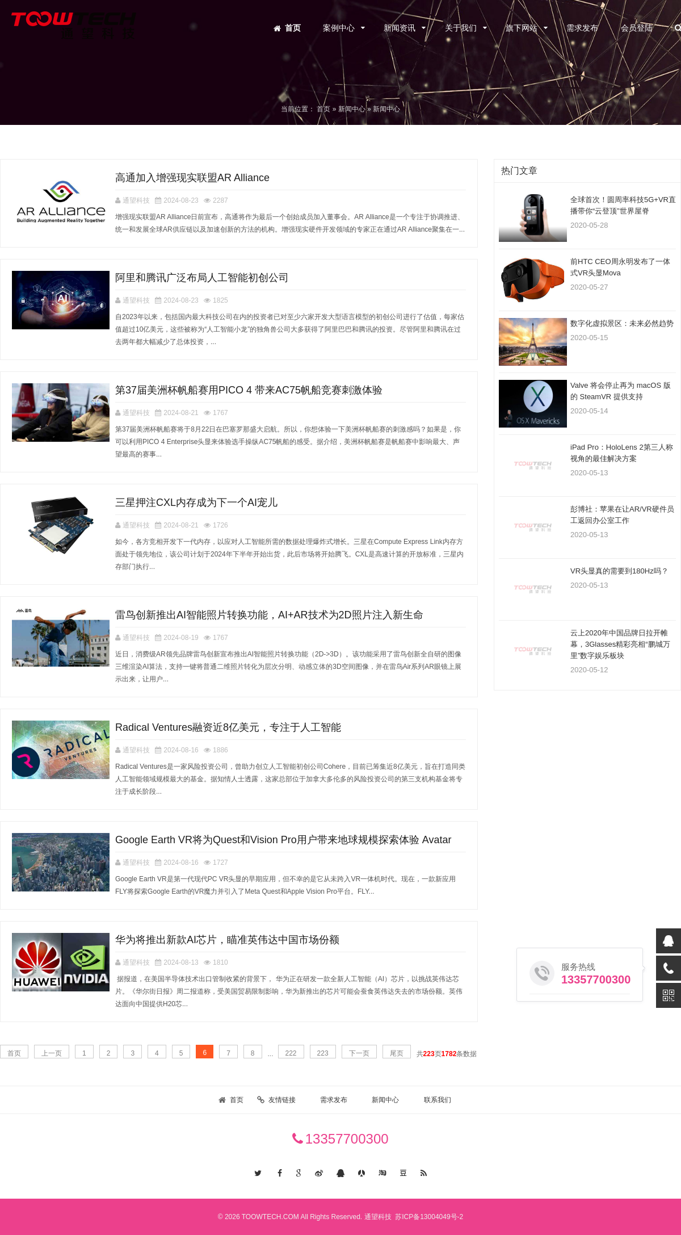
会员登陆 (637, 27)
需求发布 (582, 27)
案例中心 (339, 27)
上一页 (51, 1053)
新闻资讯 (399, 27)
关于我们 (461, 27)
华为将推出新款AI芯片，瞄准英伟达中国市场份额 (227, 939)
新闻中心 (385, 1100)
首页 (293, 27)
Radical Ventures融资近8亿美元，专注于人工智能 (228, 727)
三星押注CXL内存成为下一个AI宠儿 (196, 502)
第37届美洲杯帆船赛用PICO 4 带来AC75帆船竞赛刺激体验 (248, 390)
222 (291, 1053)
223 (323, 1053)
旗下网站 (521, 27)
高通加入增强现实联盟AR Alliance (192, 177)
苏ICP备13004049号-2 (428, 1217)
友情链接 (282, 1100)
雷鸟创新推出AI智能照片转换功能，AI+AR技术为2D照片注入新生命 (269, 615)
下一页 (359, 1053)
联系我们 (437, 1100)
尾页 (396, 1053)
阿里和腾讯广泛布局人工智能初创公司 (202, 277)
